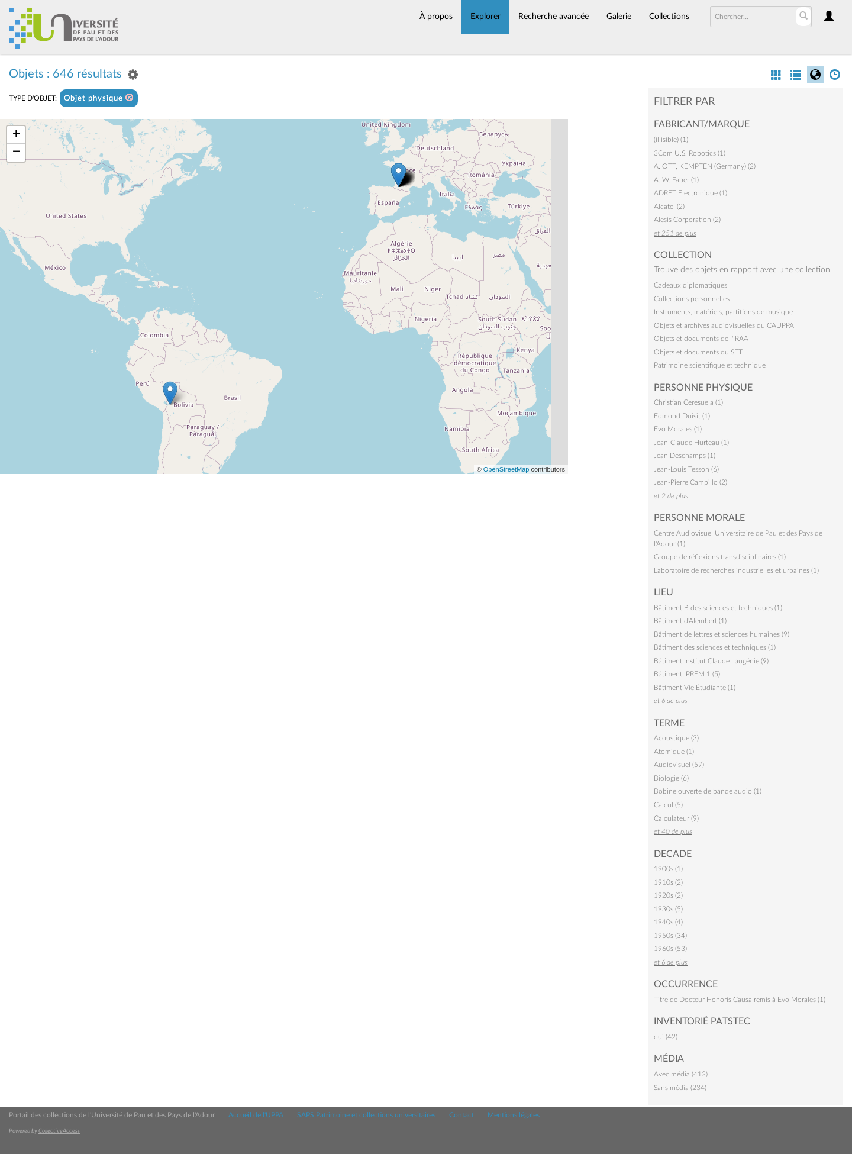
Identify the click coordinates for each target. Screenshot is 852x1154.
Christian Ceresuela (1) (688, 402)
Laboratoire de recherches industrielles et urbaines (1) (736, 570)
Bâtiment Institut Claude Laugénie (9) (711, 661)
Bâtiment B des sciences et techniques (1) (718, 607)
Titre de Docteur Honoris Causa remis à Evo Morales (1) (739, 999)
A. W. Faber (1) (676, 179)
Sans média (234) (680, 1087)
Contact (461, 1114)
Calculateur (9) (676, 818)
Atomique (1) (674, 751)
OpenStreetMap (506, 469)
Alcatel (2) (669, 206)
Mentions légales (514, 1114)
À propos (436, 16)
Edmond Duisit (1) (682, 416)
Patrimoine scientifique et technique (710, 365)
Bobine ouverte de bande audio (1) (707, 791)
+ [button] (16, 135)
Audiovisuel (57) (679, 764)
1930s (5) (668, 909)
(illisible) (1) (671, 139)
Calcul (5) (668, 804)
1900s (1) (668, 868)
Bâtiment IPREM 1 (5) (687, 674)
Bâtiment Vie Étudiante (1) (694, 687)
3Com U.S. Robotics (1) (689, 153)
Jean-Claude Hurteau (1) (691, 442)
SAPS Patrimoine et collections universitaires (366, 1114)
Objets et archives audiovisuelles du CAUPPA (724, 325)
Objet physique (99, 98)
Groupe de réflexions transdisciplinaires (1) (720, 556)
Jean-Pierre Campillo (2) (690, 482)
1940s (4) (668, 922)
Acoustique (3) (676, 738)
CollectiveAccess (59, 1131)
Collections (669, 16)
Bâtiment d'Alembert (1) (690, 620)
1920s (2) (668, 895)
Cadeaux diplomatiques (690, 285)
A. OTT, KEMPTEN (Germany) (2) (705, 166)
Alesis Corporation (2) (687, 219)
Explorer (485, 16)
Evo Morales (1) (678, 429)
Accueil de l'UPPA (255, 1114)
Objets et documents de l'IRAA (701, 338)
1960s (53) (670, 948)
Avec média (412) (681, 1074)
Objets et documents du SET (698, 352)
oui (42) (665, 1036)
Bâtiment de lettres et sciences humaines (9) (721, 634)
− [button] (16, 153)
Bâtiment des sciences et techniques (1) (715, 647)
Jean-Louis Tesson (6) (686, 469)
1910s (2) (668, 882)
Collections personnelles (692, 298)
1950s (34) (670, 935)
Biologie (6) (671, 778)
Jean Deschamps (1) (684, 455)
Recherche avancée (553, 16)
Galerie (618, 16)
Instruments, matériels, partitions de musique (723, 311)
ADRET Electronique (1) (690, 192)
